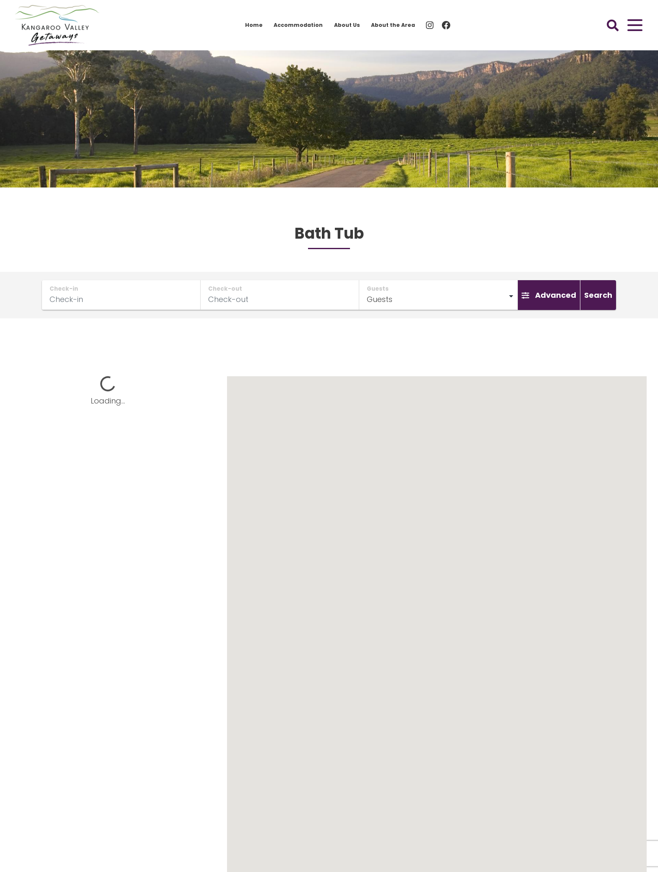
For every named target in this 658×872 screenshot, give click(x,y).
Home (254, 25)
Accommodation (298, 25)
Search (598, 295)
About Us (347, 25)
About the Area (393, 25)
